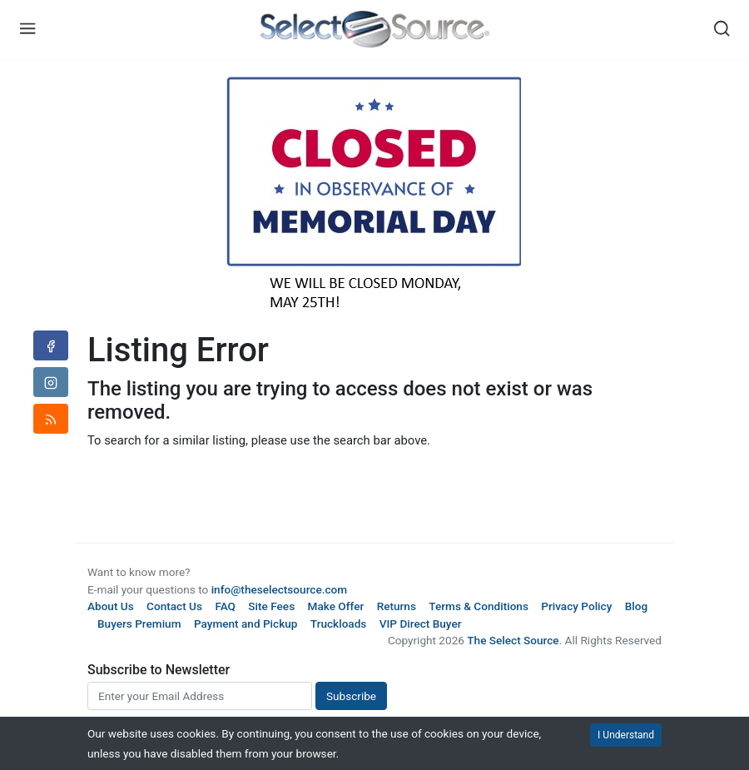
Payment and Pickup (246, 623)
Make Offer (336, 606)
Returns (396, 606)
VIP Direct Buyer (420, 623)
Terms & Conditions (478, 606)
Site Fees (271, 606)
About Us (110, 606)
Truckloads (338, 623)
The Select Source (512, 640)
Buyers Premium (139, 623)
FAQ (225, 606)
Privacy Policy (576, 606)
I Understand (626, 735)
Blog (636, 606)
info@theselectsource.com (279, 589)
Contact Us (174, 606)
